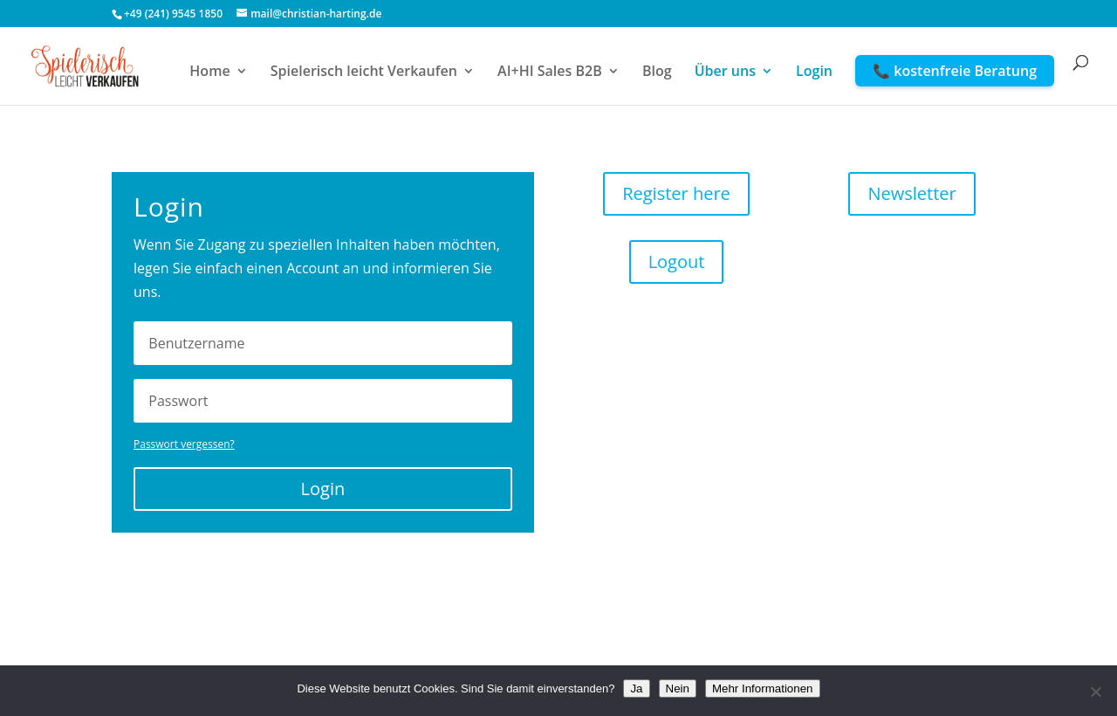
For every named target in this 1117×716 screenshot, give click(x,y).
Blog (657, 72)
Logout (676, 261)
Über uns (725, 72)
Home (209, 72)
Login (814, 72)
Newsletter (911, 193)
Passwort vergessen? (184, 444)
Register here (676, 193)
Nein (677, 688)
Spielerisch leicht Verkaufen (364, 72)
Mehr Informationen (762, 688)
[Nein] (1095, 691)
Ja (636, 688)
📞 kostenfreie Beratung (955, 70)
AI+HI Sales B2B (549, 72)
